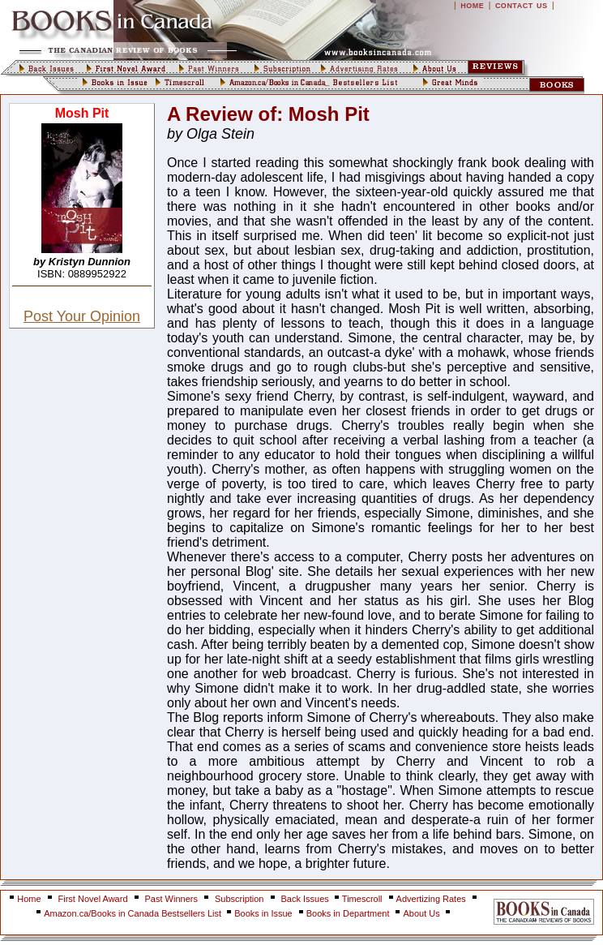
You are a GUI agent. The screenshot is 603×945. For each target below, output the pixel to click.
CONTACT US (521, 6)
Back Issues (306, 899)
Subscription (239, 899)
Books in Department (348, 913)
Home (29, 899)
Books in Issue (263, 913)
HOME (472, 6)
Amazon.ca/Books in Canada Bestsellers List (134, 913)
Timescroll (362, 899)
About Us (422, 913)
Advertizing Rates (431, 899)
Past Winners (171, 899)
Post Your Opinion (82, 316)
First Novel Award (93, 899)
